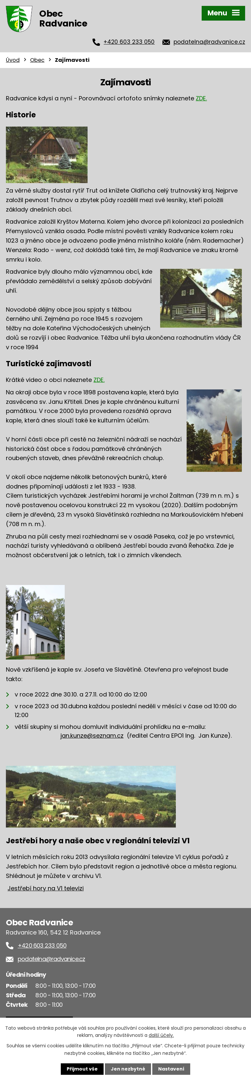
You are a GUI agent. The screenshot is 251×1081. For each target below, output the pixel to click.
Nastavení (171, 1069)
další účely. (161, 1035)
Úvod (13, 60)
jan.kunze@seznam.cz (92, 735)
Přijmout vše (82, 1069)
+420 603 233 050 (129, 42)
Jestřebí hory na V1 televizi (46, 888)
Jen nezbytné (128, 1069)
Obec (37, 60)
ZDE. (201, 98)
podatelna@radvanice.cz (209, 42)
